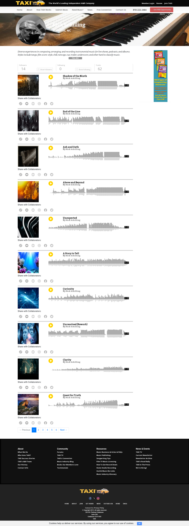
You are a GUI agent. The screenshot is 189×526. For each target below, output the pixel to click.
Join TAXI (168, 3)
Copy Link (21, 103)
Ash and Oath (71, 146)
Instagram (98, 498)
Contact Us (120, 10)
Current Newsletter (144, 455)
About (28, 10)
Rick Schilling (73, 78)
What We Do (23, 452)
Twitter (94, 498)
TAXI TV (60, 455)
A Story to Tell (71, 253)
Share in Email (28, 103)
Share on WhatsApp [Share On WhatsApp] (42, 103)
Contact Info (23, 468)
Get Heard (90, 504)
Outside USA (108, 504)
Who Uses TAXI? (24, 455)
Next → (63, 430)
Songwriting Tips (103, 458)
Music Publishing (103, 455)
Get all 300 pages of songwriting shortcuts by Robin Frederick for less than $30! (155, 89)
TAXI (32, 3)
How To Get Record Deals (106, 465)
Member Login (148, 3)
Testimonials (62, 468)
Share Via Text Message (35, 103)
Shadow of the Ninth (76, 76)
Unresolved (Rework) (76, 324)
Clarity (67, 359)
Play (50, 77)
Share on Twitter (56, 103)
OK (139, 523)
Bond (118, 504)
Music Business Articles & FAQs (109, 452)
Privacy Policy (99, 508)
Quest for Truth (73, 395)
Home (18, 10)
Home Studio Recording (106, 468)
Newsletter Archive (144, 458)
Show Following (84, 69)
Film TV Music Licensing (106, 461)
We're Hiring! (141, 468)
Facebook (90, 498)
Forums (60, 452)
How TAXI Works (43, 10)
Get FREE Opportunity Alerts (161, 10)
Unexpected (70, 217)
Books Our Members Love (67, 465)
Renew (159, 3)
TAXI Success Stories (26, 458)
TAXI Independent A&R (94, 491)
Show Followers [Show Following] (46, 69)
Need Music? (76, 10)
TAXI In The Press (143, 465)
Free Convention (103, 10)
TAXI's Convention (64, 458)
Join (81, 504)
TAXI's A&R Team (25, 461)
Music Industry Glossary (106, 474)
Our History (22, 465)
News (89, 10)
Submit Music (61, 10)
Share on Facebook (49, 103)
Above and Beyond (74, 182)
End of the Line (72, 111)
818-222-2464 (139, 9)
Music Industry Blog (65, 461)
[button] (75, 57)
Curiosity (69, 288)
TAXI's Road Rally (143, 461)
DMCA (125, 504)
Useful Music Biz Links (105, 471)
